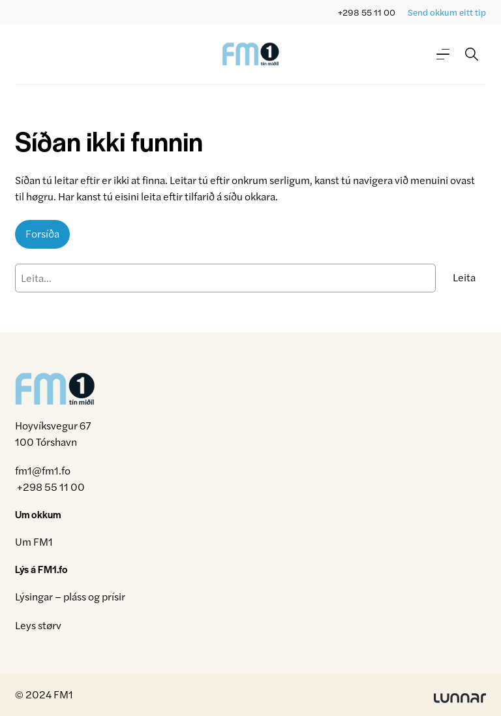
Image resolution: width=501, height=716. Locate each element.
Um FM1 (34, 541)
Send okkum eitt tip (447, 12)
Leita (464, 277)
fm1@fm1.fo (42, 470)
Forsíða (42, 233)
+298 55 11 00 (366, 12)
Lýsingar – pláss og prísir (70, 596)
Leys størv (38, 624)
